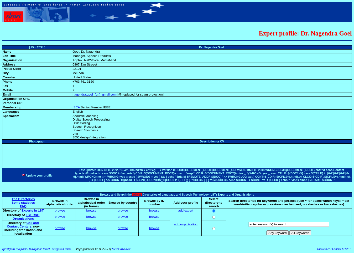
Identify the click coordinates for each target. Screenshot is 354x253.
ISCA (76, 107)
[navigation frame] (62, 249)
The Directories (23, 199)
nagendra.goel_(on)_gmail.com (95, 94)
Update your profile (37, 175)
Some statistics (23, 202)
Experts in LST (32, 210)
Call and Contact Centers (23, 224)
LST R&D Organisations (26, 216)
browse (60, 210)
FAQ (23, 206)
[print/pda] (8, 249)
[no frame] (22, 249)
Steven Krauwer (121, 249)
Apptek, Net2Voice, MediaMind (94, 60)
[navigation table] (39, 249)
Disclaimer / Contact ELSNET (334, 249)
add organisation (186, 224)
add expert (185, 210)
